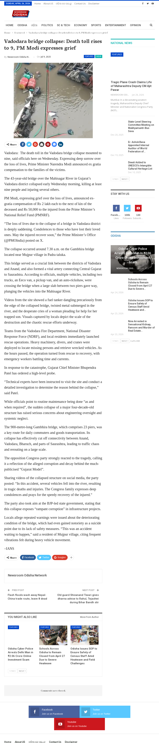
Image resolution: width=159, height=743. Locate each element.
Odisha (22, 25)
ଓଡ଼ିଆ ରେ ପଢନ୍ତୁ (64, 3)
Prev (12, 671)
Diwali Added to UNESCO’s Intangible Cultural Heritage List (140, 165)
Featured (89, 56)
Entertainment (115, 25)
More (133, 25)
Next (22, 671)
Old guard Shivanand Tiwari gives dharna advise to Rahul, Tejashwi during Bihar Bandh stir (78, 598)
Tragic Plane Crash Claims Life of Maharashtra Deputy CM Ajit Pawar (131, 86)
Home (37, 3)
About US (48, 3)
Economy (80, 25)
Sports (96, 25)
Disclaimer (93, 3)
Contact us (80, 3)
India (98, 56)
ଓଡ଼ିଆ (34, 25)
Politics (47, 25)
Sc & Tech (63, 25)
